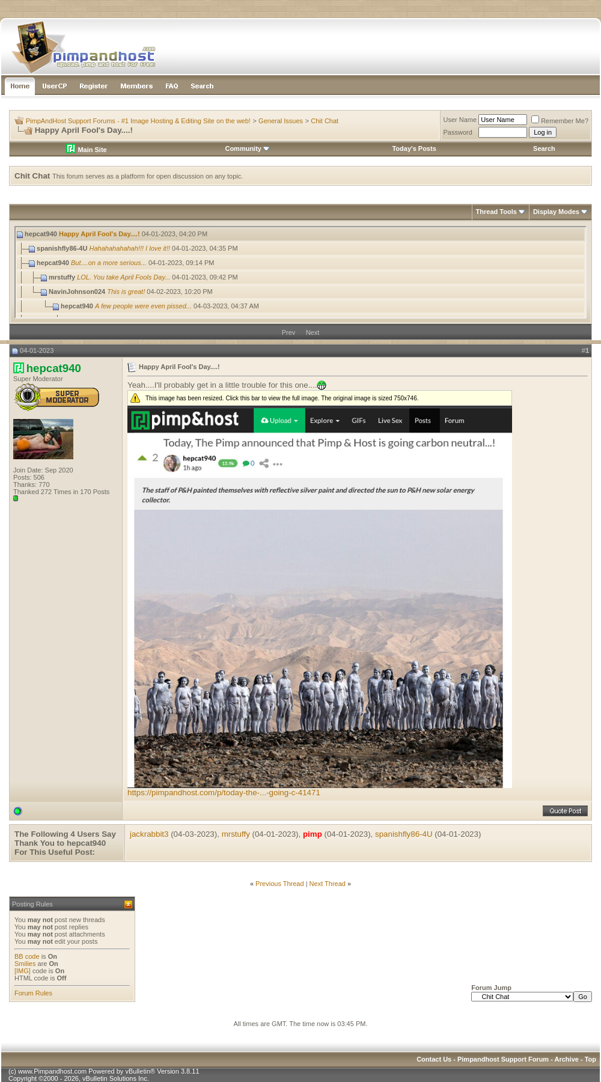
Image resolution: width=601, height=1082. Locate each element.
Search (544, 148)
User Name (460, 119)
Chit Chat (324, 120)
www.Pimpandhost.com (52, 1071)
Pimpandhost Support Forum (503, 1059)
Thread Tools (496, 211)
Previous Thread (279, 883)
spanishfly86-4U (404, 834)
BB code (27, 956)
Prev (289, 332)
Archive (567, 1059)
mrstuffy (236, 834)
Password (458, 132)
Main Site (86, 149)
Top (590, 1059)
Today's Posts (414, 148)
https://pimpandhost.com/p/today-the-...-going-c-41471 (223, 792)
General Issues (280, 120)
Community (247, 148)
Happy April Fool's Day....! (99, 233)
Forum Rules (33, 993)
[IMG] (22, 970)
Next (313, 332)
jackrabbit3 (149, 834)
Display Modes (556, 211)
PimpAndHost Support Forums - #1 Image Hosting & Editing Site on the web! (138, 120)
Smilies (24, 963)
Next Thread (328, 883)
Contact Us (433, 1059)
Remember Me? (559, 120)
